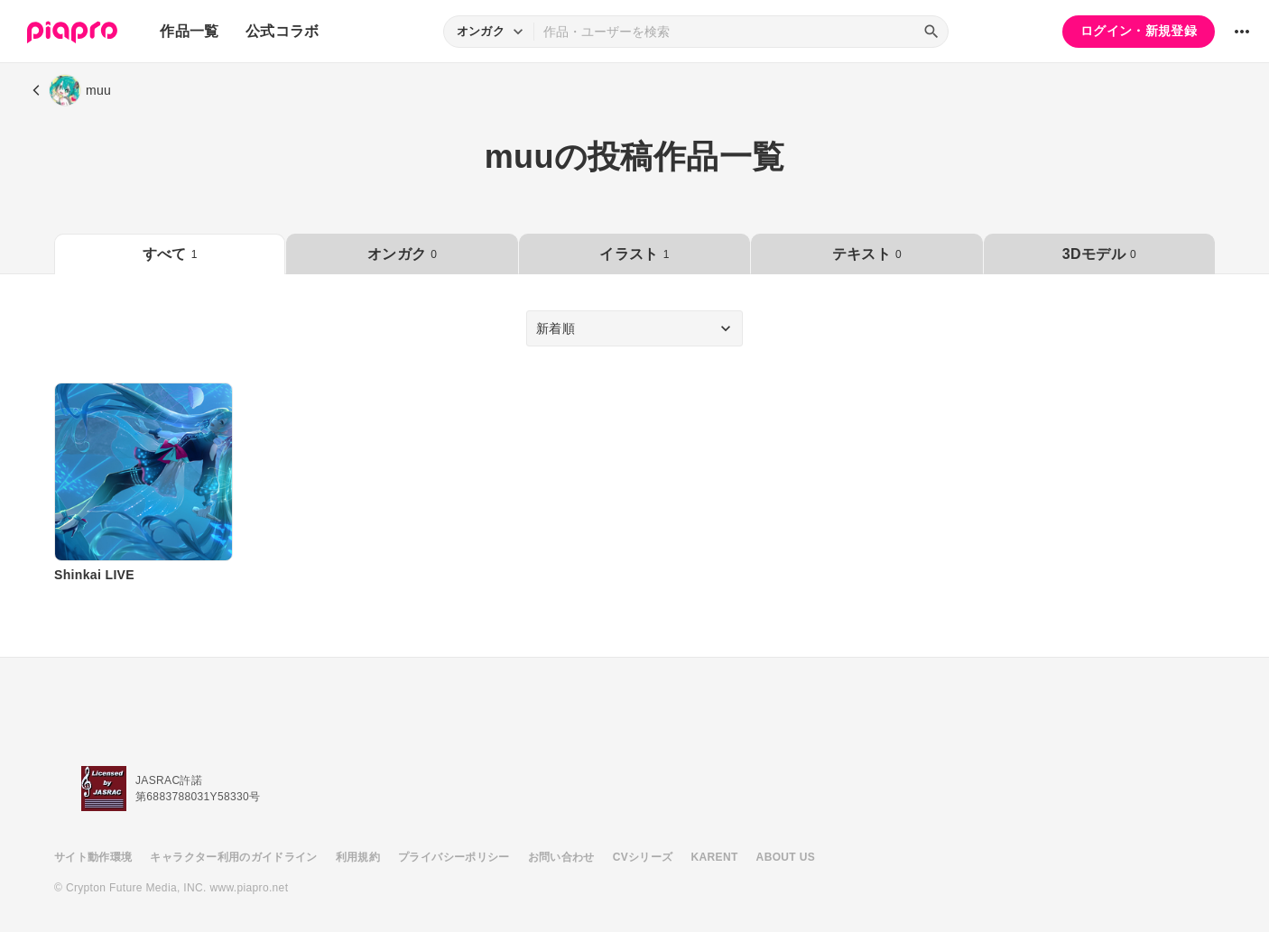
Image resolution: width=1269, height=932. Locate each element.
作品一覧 (189, 31)
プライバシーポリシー (454, 857)
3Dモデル (1099, 254)
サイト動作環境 (93, 857)
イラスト (634, 254)
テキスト (867, 254)
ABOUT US (785, 857)
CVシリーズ (643, 857)
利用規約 (358, 857)
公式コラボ (282, 31)
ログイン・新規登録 (1138, 30)
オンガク (402, 254)
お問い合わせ (561, 857)
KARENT (714, 857)
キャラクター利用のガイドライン (233, 857)
